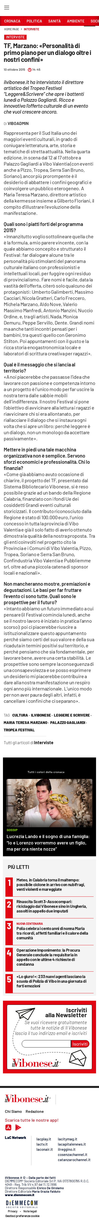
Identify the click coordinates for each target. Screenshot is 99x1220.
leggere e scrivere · (73, 715)
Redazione (35, 1111)
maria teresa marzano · (26, 722)
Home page (11, 29)
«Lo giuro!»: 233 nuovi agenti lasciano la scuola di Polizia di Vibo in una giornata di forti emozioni (51, 981)
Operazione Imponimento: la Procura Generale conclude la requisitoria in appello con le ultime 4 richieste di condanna (48, 956)
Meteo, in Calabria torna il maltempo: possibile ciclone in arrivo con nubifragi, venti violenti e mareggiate (50, 884)
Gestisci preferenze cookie (22, 1216)
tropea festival (19, 730)
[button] (89, 32)
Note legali (30, 1211)
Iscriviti (80, 1044)
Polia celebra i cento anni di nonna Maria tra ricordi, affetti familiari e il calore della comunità (52, 933)
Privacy (12, 1211)
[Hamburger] (6, 8)
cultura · (21, 715)
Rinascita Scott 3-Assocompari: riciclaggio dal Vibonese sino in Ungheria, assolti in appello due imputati (51, 906)
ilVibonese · (42, 715)
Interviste (31, 29)
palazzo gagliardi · (68, 722)
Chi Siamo (13, 1111)
